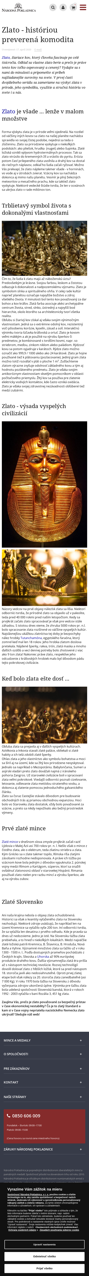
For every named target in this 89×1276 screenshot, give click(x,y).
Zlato (6, 57)
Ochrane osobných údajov (22, 1231)
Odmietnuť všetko (44, 1257)
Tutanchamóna (31, 638)
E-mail (38, 49)
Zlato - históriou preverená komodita (38, 34)
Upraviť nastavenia (44, 1246)
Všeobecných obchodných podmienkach (56, 1228)
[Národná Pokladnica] (19, 7)
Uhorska (43, 957)
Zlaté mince (10, 842)
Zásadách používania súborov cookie (59, 1231)
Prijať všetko (44, 1269)
